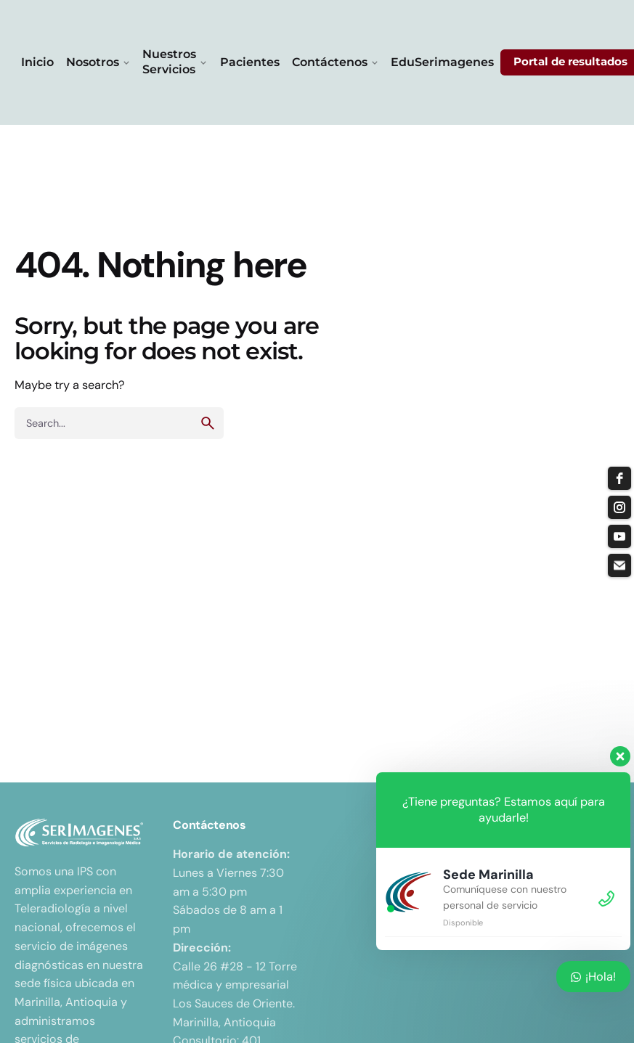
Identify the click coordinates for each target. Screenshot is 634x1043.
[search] (208, 423)
